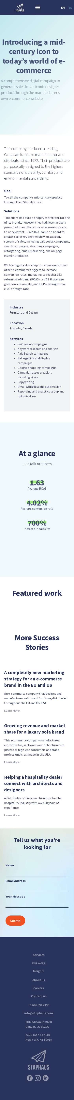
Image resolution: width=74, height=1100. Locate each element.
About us (38, 980)
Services (38, 955)
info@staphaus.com (38, 1013)
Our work (38, 963)
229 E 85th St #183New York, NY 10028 (38, 1037)
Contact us (38, 996)
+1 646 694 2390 (38, 1005)
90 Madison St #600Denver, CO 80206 (38, 1024)
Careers (38, 988)
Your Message (15, 896)
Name (10, 865)
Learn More (12, 710)
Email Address (16, 881)
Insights (38, 971)
